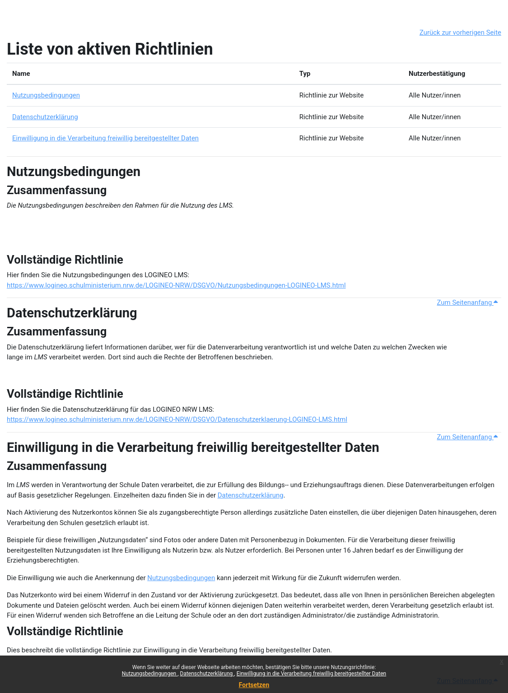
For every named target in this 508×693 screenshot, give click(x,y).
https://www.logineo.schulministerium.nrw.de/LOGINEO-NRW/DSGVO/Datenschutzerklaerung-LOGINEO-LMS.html (177, 419)
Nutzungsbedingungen (149, 673)
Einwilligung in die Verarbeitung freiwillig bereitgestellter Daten (312, 673)
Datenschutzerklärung (207, 673)
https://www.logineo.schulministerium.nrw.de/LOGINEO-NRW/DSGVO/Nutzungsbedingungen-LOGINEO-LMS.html (176, 285)
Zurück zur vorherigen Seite (460, 32)
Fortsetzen (254, 684)
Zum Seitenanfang (467, 302)
